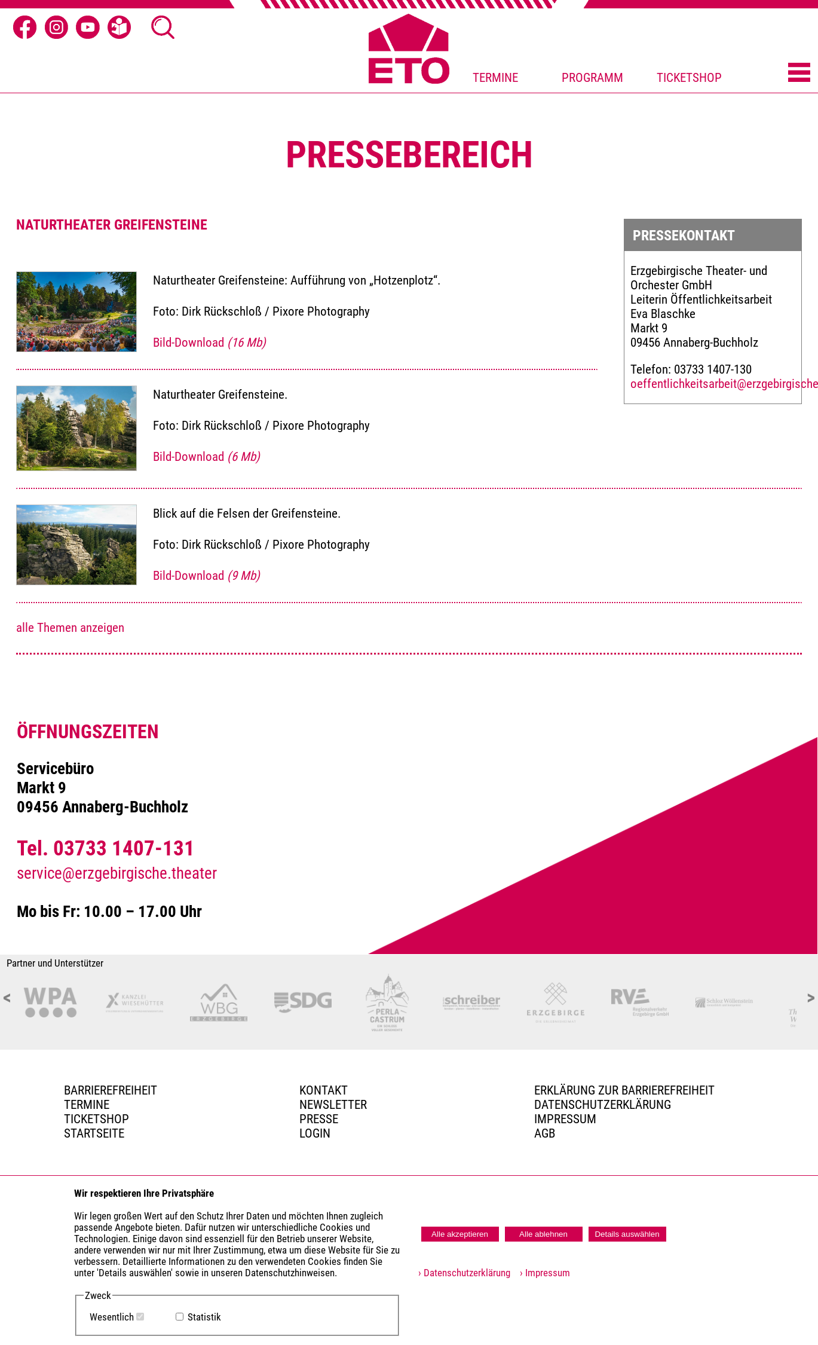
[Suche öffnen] (163, 27)
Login (314, 1133)
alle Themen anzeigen (70, 627)
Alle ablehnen (543, 1234)
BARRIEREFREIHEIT (110, 1090)
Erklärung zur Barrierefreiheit (624, 1090)
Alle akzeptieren (459, 1234)
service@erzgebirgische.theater (117, 873)
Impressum (565, 1119)
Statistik (204, 1317)
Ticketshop (96, 1119)
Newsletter (333, 1105)
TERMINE (495, 78)
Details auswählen (627, 1234)
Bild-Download (209, 342)
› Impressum (541, 1273)
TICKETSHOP (689, 78)
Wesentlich (112, 1317)
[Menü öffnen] (799, 73)
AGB (544, 1133)
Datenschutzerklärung (602, 1105)
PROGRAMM (592, 78)
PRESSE (318, 1119)
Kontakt (323, 1090)
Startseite (94, 1133)
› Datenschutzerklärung (464, 1273)
